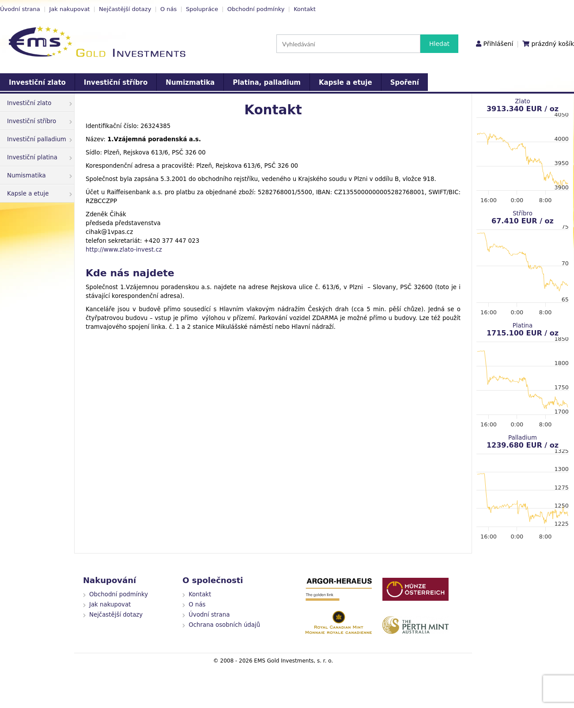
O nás (168, 9)
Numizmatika (190, 83)
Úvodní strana (20, 9)
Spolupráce (202, 9)
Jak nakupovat (69, 9)
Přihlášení (498, 43)
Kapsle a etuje (345, 83)
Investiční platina (39, 157)
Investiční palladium (39, 139)
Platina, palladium (267, 83)
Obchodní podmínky (256, 9)
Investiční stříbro (115, 83)
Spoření (404, 83)
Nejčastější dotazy (125, 9)
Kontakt (305, 9)
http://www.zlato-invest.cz (124, 249)
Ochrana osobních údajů (224, 624)
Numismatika (39, 175)
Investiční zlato (37, 83)
